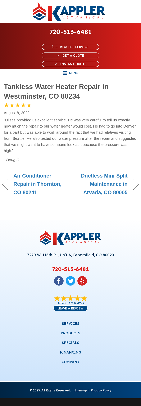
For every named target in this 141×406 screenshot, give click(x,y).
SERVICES (70, 323)
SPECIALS (70, 343)
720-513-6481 (71, 31)
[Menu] (70, 73)
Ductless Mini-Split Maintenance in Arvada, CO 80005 (101, 184)
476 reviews (76, 303)
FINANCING (70, 352)
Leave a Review (70, 308)
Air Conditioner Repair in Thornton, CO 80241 (37, 184)
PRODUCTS (70, 333)
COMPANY (71, 362)
